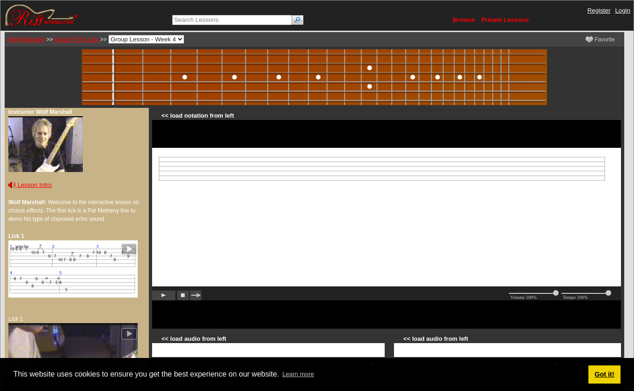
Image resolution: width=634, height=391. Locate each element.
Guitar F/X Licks (76, 39)
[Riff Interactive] (41, 15)
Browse (464, 19)
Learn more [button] (298, 374)
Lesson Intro (30, 184)
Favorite (600, 39)
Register (599, 10)
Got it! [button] (604, 374)
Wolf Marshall (26, 39)
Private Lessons (505, 19)
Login (622, 10)
